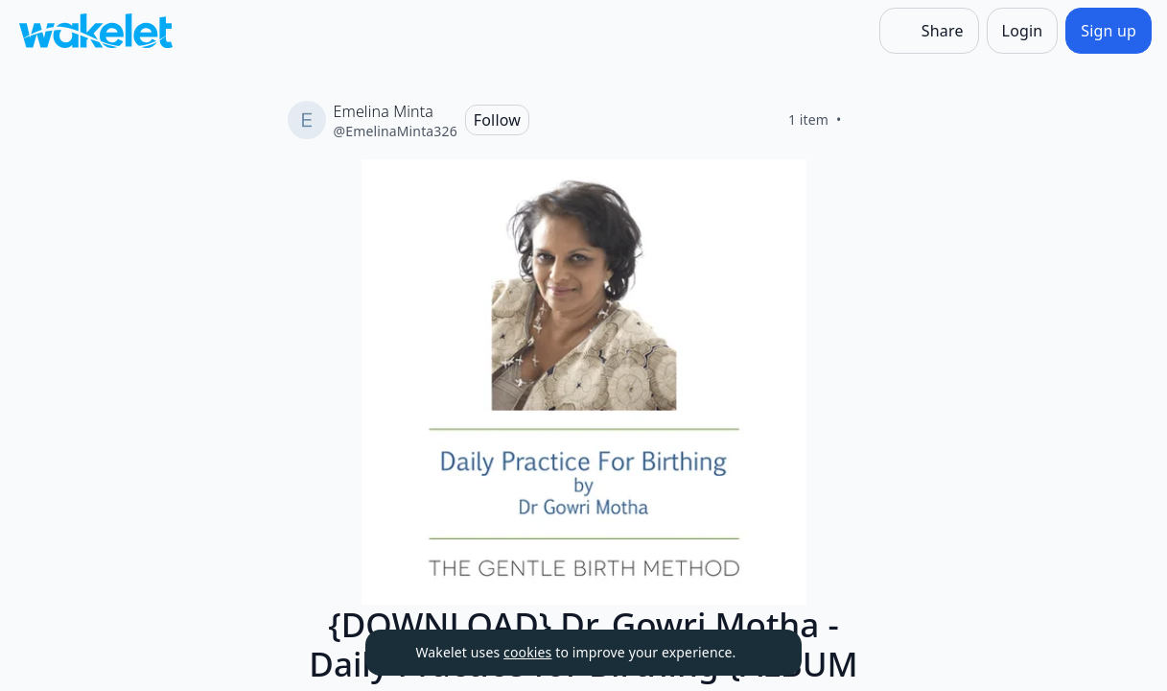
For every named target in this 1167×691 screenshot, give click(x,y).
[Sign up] (1108, 31)
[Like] (865, 120)
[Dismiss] (763, 652)
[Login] (1023, 31)
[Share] (929, 31)
